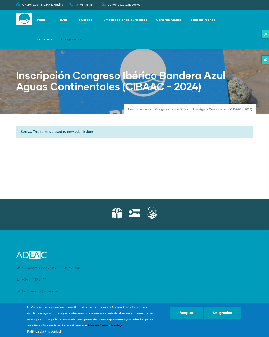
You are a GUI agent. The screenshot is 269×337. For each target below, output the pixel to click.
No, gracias (222, 313)
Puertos (87, 20)
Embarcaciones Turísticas (125, 19)
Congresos (71, 39)
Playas (63, 20)
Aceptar (187, 313)
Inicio (42, 20)
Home (132, 109)
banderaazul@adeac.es (37, 291)
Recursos (44, 39)
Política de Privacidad (44, 332)
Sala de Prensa (203, 19)
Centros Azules (169, 19)
